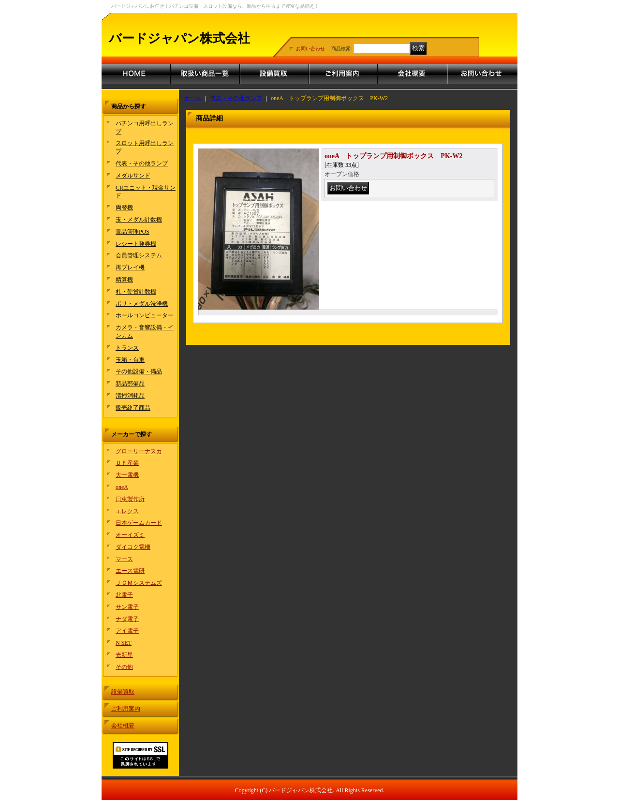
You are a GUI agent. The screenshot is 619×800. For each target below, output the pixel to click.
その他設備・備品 (139, 371)
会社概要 (122, 725)
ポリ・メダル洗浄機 (142, 303)
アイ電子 (127, 630)
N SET (124, 642)
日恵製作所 (130, 499)
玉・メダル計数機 (139, 219)
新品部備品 (130, 383)
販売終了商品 (133, 407)
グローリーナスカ (139, 451)
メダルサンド (133, 175)
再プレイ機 (130, 267)
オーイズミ (130, 535)
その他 (124, 667)
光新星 (124, 655)
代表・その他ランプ (142, 163)
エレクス (127, 511)
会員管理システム (139, 255)
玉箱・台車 (130, 359)
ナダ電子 (127, 619)
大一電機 (127, 475)
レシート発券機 (136, 243)
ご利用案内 (125, 708)
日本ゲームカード (139, 522)
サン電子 (127, 607)
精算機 (124, 279)
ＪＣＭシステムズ (139, 582)
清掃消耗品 (130, 395)
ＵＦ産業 (127, 462)
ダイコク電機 (133, 547)
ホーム (192, 98)
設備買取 (122, 691)
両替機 (124, 207)
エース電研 (130, 570)
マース (124, 559)
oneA (122, 487)
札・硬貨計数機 (136, 291)
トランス (127, 347)
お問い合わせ (310, 48)
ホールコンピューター (145, 315)
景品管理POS (132, 231)
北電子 (124, 595)
